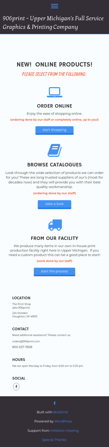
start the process (54, 271)
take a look (54, 204)
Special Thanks (54, 440)
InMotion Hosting (64, 431)
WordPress (63, 421)
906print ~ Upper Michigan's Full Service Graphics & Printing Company (53, 22)
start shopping (54, 130)
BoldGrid (60, 412)
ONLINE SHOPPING (55, 43)
